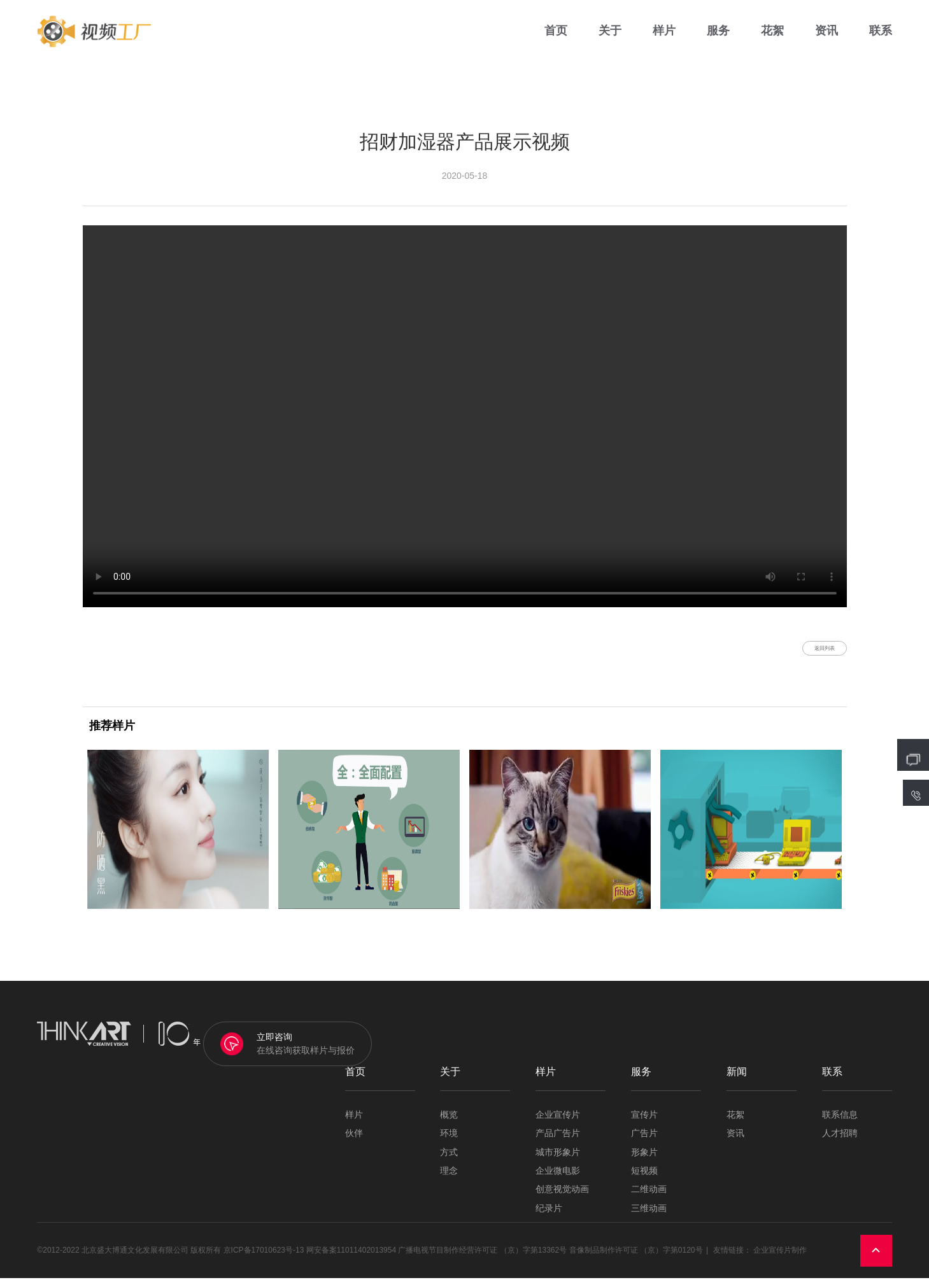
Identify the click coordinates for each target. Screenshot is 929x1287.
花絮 (772, 38)
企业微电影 (557, 1180)
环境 (449, 1143)
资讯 (826, 38)
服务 (718, 38)
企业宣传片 (557, 1124)
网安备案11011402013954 (351, 1259)
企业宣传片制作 (780, 1259)
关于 (610, 38)
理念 (449, 1180)
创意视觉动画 (562, 1199)
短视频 (644, 1180)
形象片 (644, 1161)
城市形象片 (557, 1161)
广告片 (644, 1143)
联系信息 (840, 1124)
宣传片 (644, 1124)
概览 (449, 1124)
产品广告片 (557, 1143)
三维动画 (649, 1217)
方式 (449, 1161)
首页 (555, 38)
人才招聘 (840, 1143)
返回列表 (809, 652)
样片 (664, 38)
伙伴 (354, 1143)
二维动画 (649, 1199)
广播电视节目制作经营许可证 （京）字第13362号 (482, 1259)
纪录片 (548, 1217)
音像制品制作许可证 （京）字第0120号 (636, 1259)
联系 (880, 38)
